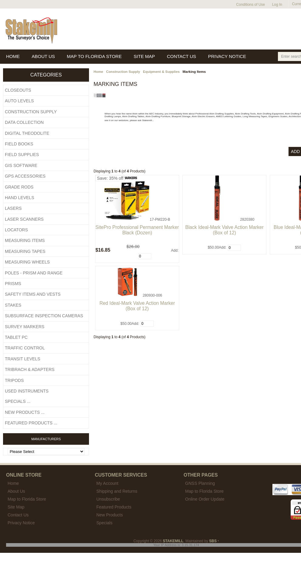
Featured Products (113, 507)
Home (98, 71)
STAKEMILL (173, 541)
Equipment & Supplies (161, 71)
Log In (277, 4)
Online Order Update (204, 499)
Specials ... (17, 401)
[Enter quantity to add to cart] (144, 256)
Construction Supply (123, 71)
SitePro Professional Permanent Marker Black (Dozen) (137, 230)
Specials (104, 522)
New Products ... (25, 412)
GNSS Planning (200, 483)
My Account (107, 483)
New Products (109, 514)
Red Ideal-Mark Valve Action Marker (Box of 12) (137, 306)
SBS (213, 541)
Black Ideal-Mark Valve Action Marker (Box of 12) (224, 230)
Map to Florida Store (204, 491)
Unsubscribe (108, 499)
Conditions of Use (250, 4)
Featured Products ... (31, 422)
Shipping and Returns (116, 491)
